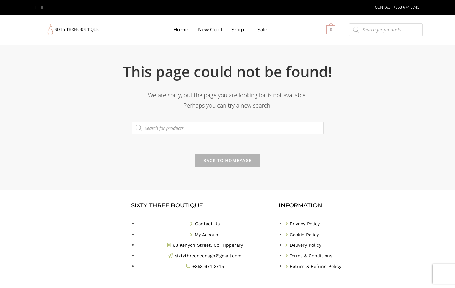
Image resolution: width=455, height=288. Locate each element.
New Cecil (210, 30)
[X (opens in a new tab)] (37, 7)
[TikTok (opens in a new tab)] (53, 7)
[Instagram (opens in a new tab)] (47, 7)
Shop (237, 30)
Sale (262, 30)
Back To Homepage (227, 160)
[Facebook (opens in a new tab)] (42, 7)
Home (180, 30)
